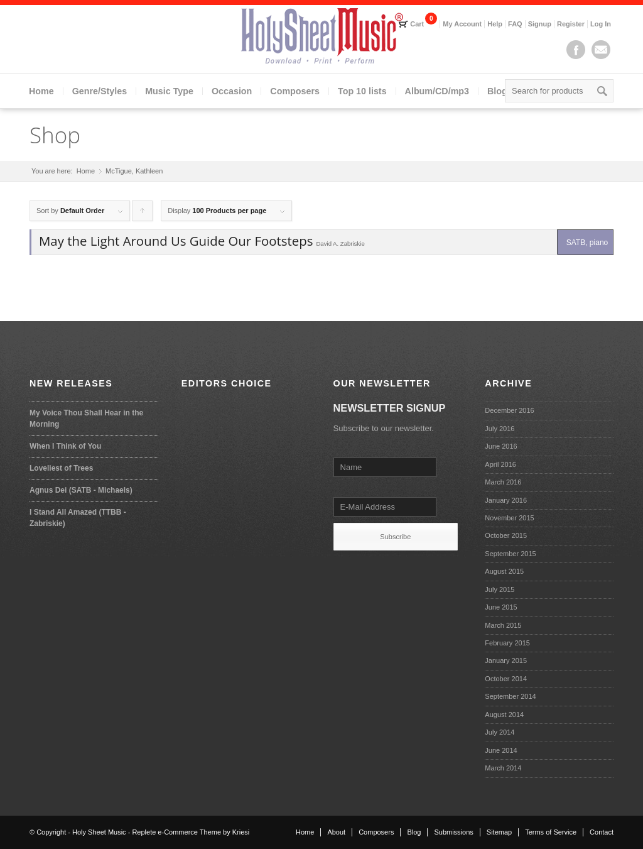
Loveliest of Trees (61, 468)
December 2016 (509, 410)
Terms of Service (550, 832)
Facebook (576, 49)
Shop (55, 135)
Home (41, 91)
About (336, 832)
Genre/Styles (99, 91)
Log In (600, 24)
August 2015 (504, 571)
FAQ (515, 24)
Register (571, 24)
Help (494, 24)
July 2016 (499, 428)
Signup (539, 24)
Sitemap (499, 832)
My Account (462, 24)
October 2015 (506, 535)
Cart (417, 24)
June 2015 (501, 607)
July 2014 (499, 732)
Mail (601, 49)
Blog (497, 91)
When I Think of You (65, 446)
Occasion (232, 91)
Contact (601, 832)
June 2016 (501, 446)
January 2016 (506, 500)
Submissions (453, 832)
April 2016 (500, 464)
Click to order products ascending (142, 214)
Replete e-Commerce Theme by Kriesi (190, 832)
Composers (295, 91)
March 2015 (503, 625)
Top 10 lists (362, 91)
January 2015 (506, 660)
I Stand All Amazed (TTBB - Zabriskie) (78, 518)
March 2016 (503, 482)
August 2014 (504, 714)
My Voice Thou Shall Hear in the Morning (86, 418)
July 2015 (499, 589)
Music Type (169, 91)
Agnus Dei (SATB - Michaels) (81, 490)
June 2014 (501, 750)
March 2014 (503, 768)
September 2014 (510, 696)
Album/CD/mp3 (437, 91)
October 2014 (506, 678)
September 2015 (510, 553)
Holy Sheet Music (99, 832)
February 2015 (507, 643)
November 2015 (509, 518)
